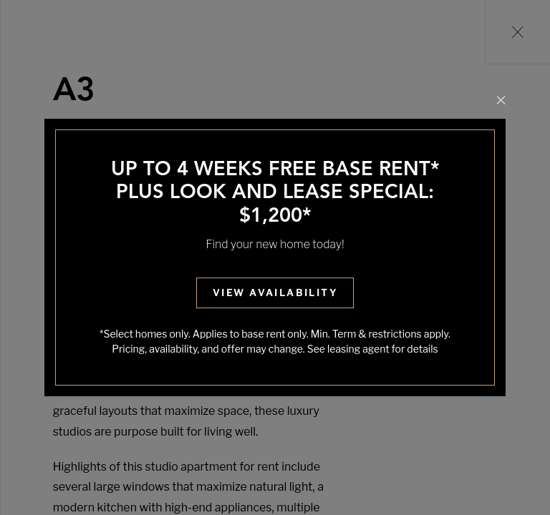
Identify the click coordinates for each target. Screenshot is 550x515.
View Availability (275, 292)
